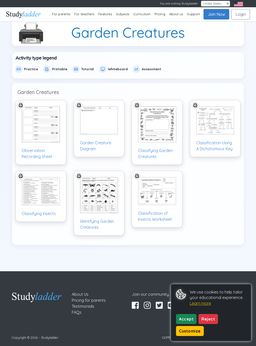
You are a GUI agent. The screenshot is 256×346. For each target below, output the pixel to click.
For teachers (84, 14)
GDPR (166, 338)
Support (193, 14)
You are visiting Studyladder (179, 3)
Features (105, 14)
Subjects (122, 14)
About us (176, 14)
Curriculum (141, 14)
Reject (208, 319)
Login (241, 14)
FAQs (77, 312)
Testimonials (83, 306)
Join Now (216, 14)
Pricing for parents (89, 300)
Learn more (200, 303)
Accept (186, 319)
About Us (80, 294)
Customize (190, 331)
